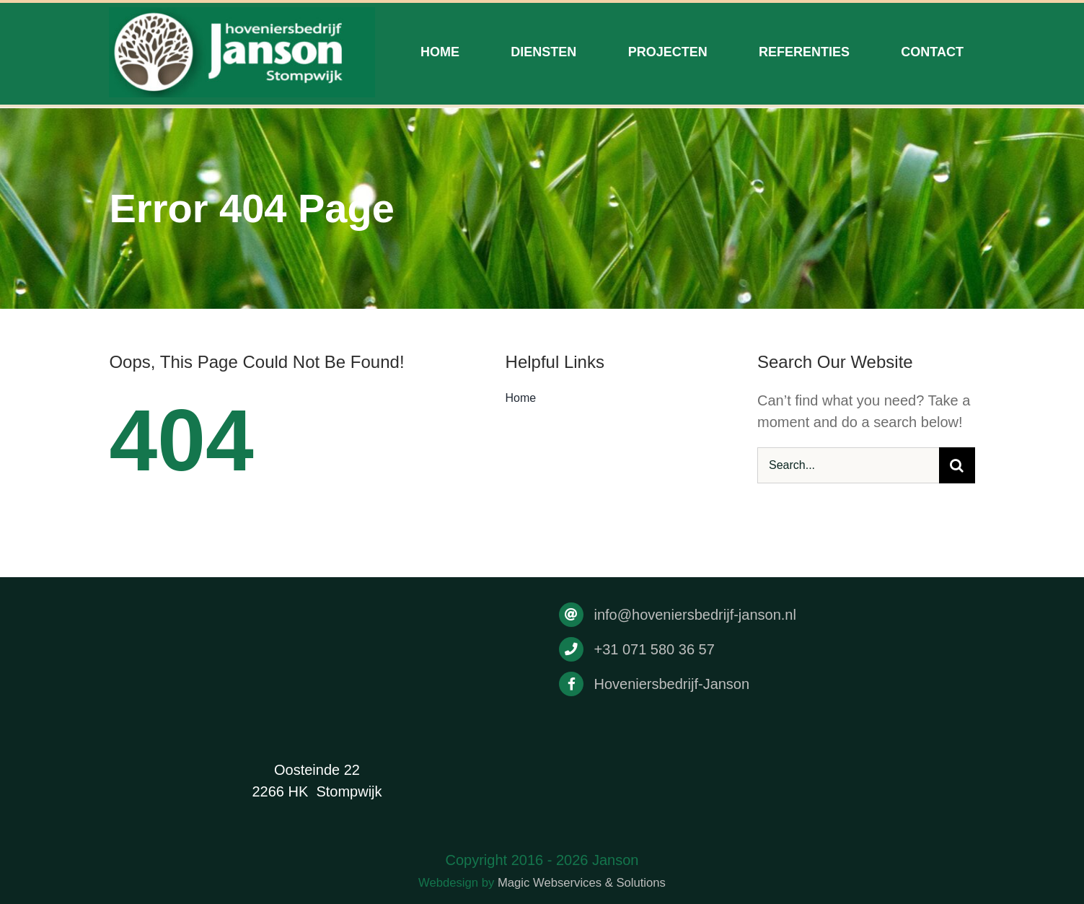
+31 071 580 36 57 (654, 649)
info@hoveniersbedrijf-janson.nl (695, 615)
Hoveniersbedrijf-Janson (671, 684)
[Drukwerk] (241, 14)
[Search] (957, 465)
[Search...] (848, 465)
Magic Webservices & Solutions (582, 883)
